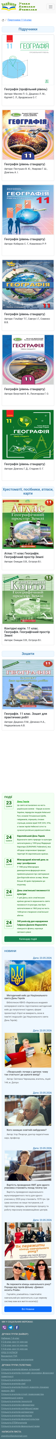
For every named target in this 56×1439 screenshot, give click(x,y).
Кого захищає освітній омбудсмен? (27, 1130)
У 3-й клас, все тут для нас (14, 1345)
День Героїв (23, 801)
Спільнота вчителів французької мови (20, 1426)
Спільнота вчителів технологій (16, 1401)
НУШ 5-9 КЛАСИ (9, 1352)
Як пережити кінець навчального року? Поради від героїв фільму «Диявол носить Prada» (27, 1287)
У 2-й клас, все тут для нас (14, 1342)
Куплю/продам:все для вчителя (17, 1359)
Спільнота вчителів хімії (13, 1383)
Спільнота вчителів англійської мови (20, 1408)
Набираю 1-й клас (10, 1338)
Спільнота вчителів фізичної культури (20, 1419)
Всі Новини (28, 1309)
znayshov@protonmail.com (14, 1436)
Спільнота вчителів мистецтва (16, 1415)
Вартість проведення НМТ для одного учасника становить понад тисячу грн (26, 1186)
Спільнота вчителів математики (17, 1412)
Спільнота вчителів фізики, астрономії (20, 1369)
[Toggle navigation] (50, 7)
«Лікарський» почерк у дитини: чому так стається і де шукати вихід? (26, 1073)
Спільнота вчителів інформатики (17, 1405)
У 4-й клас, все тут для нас (14, 1349)
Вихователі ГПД (9, 1356)
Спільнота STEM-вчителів (14, 1423)
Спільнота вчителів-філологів (16, 1380)
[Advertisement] (28, 762)
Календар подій (28, 939)
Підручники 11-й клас (20, 20)
